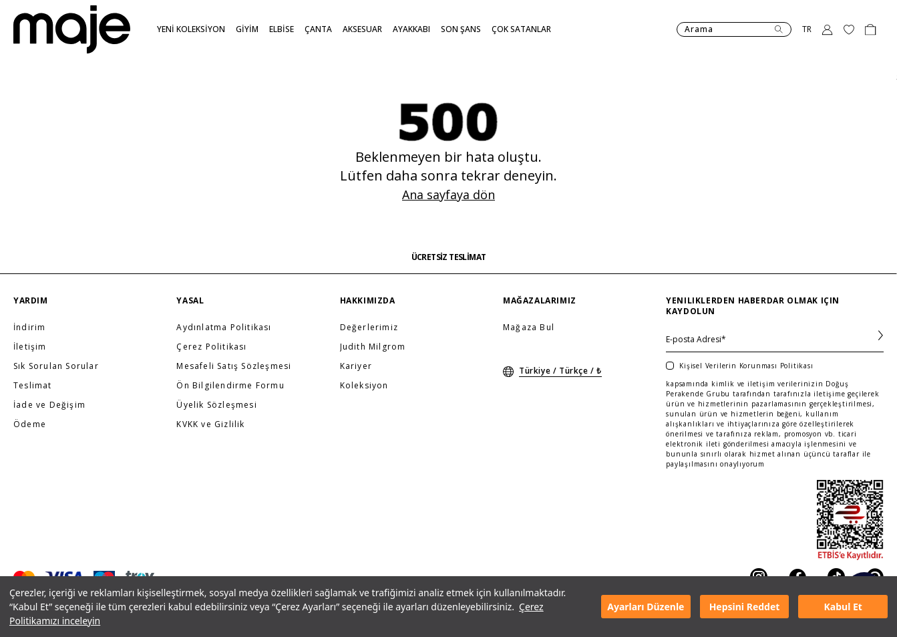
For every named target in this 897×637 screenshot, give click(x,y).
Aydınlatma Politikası (223, 327)
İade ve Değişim (49, 405)
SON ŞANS (461, 29)
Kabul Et (843, 606)
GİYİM (247, 29)
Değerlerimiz (369, 327)
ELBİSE (281, 29)
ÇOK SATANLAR (521, 29)
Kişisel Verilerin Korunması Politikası (746, 365)
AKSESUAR (362, 29)
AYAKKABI (411, 29)
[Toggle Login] (827, 29)
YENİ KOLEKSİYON (191, 29)
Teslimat (32, 385)
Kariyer (356, 366)
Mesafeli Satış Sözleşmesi (233, 366)
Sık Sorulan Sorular (56, 366)
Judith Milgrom (373, 347)
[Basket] (870, 29)
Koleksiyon (364, 385)
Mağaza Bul (528, 327)
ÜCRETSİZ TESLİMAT (448, 257)
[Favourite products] (849, 29)
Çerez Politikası (211, 347)
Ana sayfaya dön (448, 194)
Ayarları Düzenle (645, 606)
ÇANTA (318, 29)
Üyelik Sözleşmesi (216, 405)
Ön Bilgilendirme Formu (230, 385)
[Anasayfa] (71, 29)
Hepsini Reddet (744, 606)
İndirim (29, 327)
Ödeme (29, 424)
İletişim (30, 347)
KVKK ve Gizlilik (210, 424)
